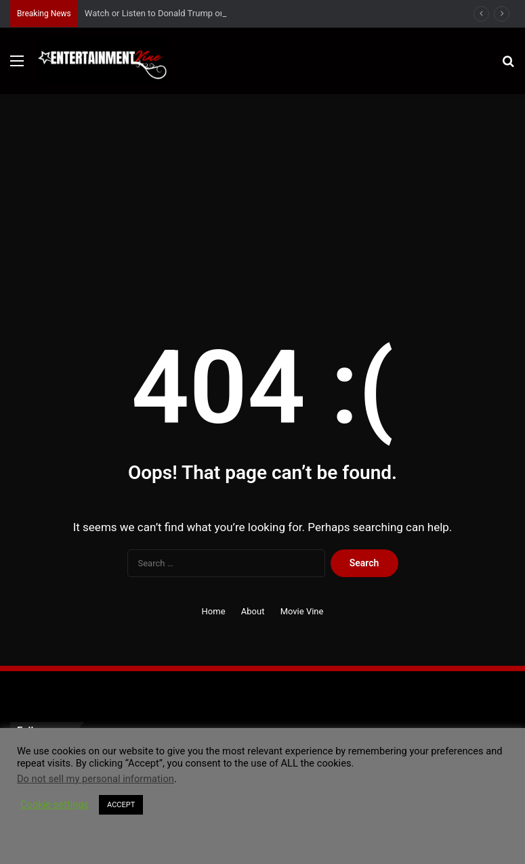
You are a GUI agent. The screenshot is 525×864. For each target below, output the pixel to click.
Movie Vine (302, 611)
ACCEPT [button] (121, 804)
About (253, 611)
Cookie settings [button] (54, 804)
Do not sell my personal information (95, 779)
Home (214, 611)
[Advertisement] (262, 195)
